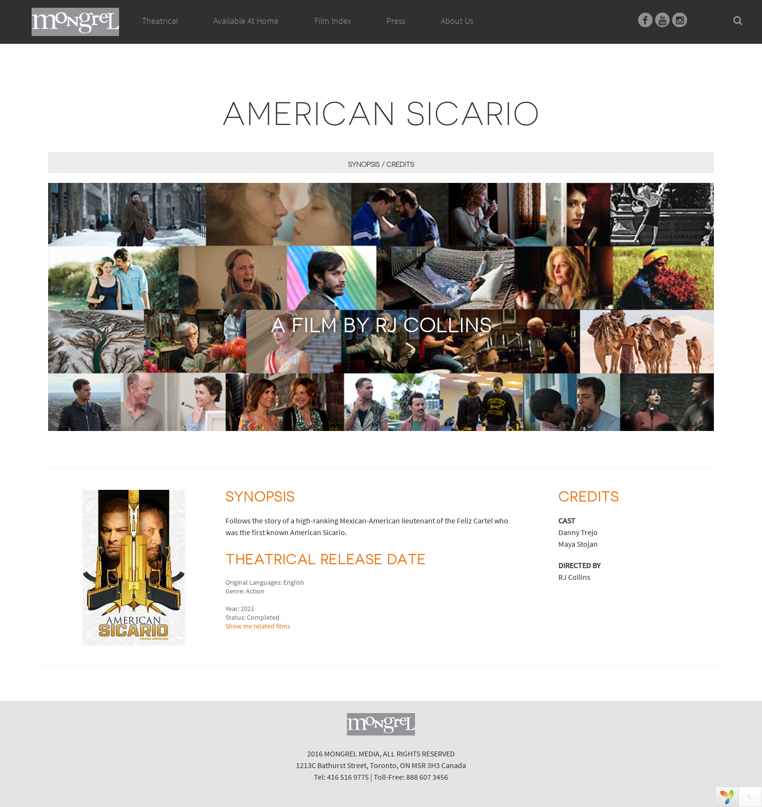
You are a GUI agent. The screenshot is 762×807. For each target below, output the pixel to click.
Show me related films (257, 626)
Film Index (332, 20)
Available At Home (245, 31)
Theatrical (160, 20)
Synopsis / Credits (381, 164)
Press (395, 20)
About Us (457, 20)
